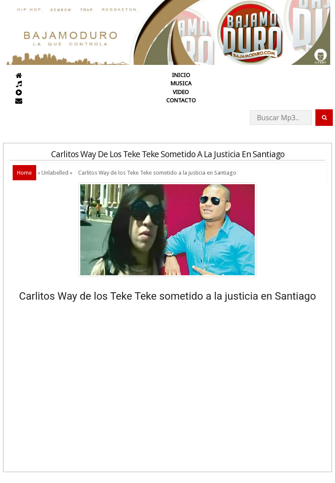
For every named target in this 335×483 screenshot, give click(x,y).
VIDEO (181, 92)
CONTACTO (181, 100)
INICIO (181, 75)
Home (24, 172)
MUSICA (181, 83)
